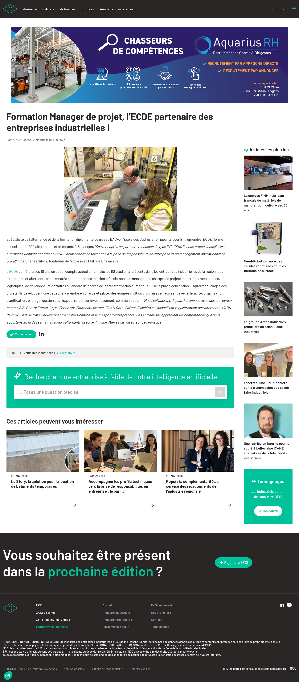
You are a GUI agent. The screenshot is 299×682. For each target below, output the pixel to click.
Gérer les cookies (140, 669)
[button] (8, 675)
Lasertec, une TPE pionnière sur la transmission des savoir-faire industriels (267, 387)
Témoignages (160, 626)
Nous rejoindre (161, 612)
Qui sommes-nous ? (116, 626)
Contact (156, 619)
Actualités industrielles (39, 352)
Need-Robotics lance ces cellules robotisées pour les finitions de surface (265, 266)
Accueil (108, 605)
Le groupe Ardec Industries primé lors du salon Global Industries (265, 326)
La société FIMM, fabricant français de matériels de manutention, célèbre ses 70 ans (265, 202)
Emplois (88, 9)
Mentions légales (74, 669)
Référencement (161, 605)
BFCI (15, 352)
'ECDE (13, 271)
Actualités (68, 9)
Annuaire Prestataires (116, 9)
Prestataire (67, 352)
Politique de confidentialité (107, 669)
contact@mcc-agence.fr (52, 626)
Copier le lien (21, 334)
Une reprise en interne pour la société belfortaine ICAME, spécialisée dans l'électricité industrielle (266, 450)
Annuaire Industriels (38, 9)
